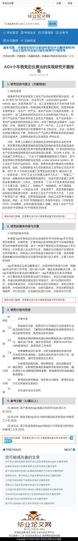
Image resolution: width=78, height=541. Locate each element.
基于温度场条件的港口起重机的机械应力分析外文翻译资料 (34, 471)
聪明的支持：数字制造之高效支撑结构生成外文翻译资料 (33, 475)
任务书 (62, 32)
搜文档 (52, 24)
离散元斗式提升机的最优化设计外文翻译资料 (27, 485)
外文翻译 (10, 40)
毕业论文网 (8, 56)
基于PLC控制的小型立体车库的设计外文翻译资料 (29, 503)
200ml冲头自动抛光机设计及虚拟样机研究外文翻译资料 (33, 494)
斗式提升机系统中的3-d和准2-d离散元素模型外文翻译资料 (34, 489)
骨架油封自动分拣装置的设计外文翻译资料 (26, 498)
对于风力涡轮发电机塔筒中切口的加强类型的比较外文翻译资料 (36, 461)
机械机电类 (34, 56)
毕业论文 (28, 32)
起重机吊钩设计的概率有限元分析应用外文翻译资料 (31, 466)
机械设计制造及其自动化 (54, 56)
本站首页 (10, 32)
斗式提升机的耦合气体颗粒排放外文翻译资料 (27, 480)
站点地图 (56, 539)
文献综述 (28, 40)
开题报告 (45, 32)
